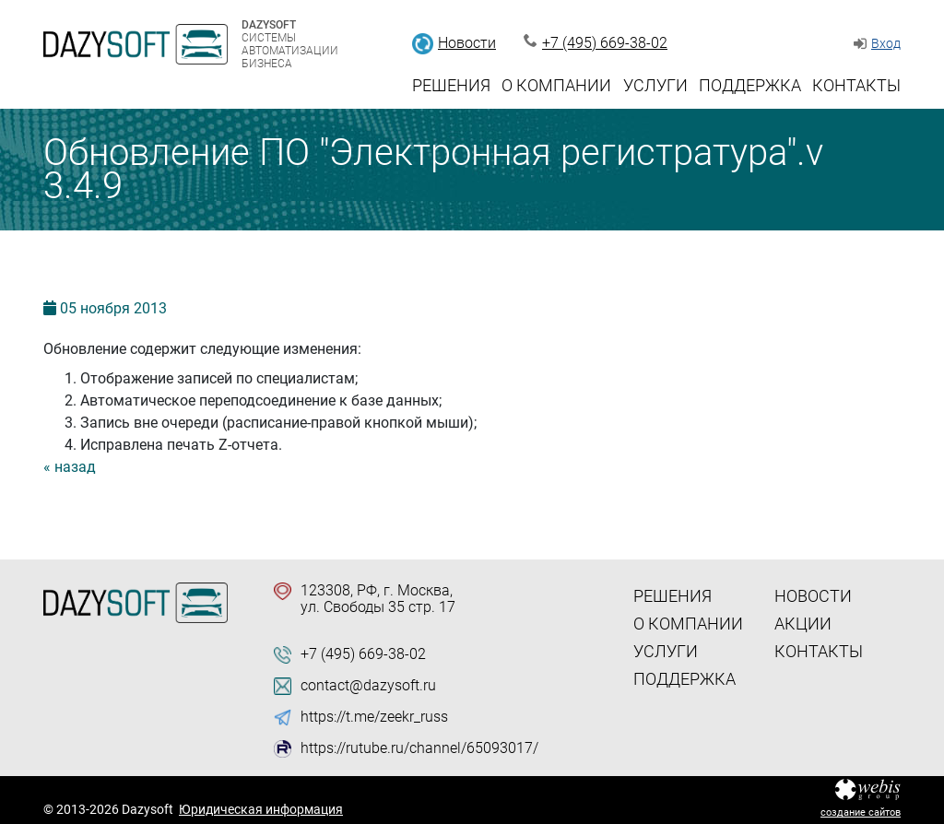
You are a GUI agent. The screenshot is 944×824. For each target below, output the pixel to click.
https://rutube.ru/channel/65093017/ (419, 748)
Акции (803, 623)
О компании (556, 85)
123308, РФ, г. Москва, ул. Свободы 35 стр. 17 (378, 599)
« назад (69, 467)
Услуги (655, 85)
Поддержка (750, 85)
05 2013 (113, 308)
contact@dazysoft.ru (368, 685)
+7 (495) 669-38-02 (604, 43)
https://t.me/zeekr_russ (374, 717)
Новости (467, 43)
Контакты (856, 85)
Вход (886, 43)
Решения (451, 85)
